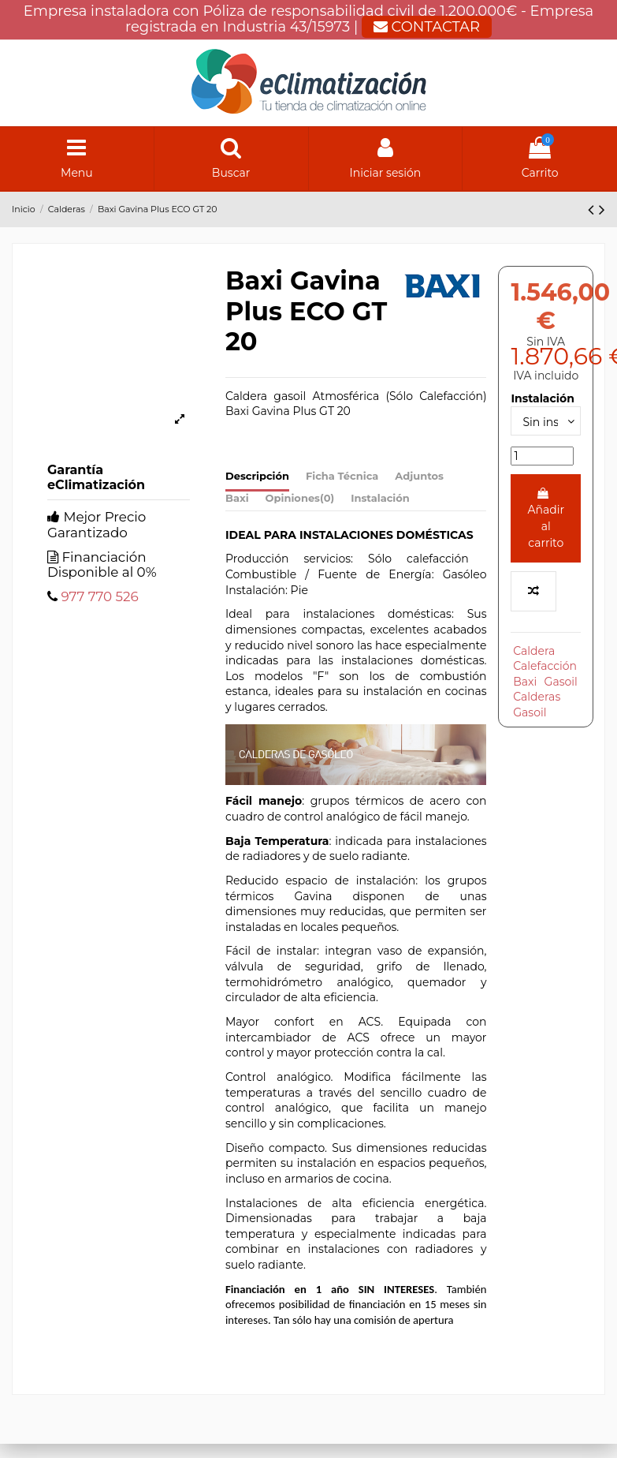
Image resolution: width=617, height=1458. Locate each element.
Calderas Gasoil (536, 705)
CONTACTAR (427, 27)
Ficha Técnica (342, 475)
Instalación (380, 498)
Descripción (257, 475)
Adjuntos (419, 475)
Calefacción (545, 666)
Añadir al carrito (545, 519)
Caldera (534, 651)
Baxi (237, 498)
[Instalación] (546, 421)
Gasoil (561, 682)
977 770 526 (99, 596)
